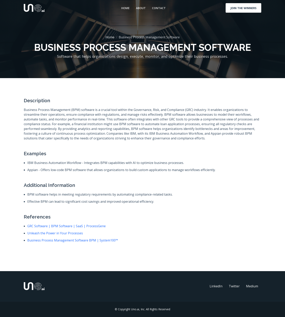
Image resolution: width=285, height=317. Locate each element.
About (141, 8)
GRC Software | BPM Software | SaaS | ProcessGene (66, 226)
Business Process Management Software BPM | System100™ (72, 240)
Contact (159, 8)
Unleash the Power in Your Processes (55, 233)
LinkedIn (216, 286)
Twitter (234, 286)
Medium (252, 286)
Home (125, 8)
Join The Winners (243, 8)
